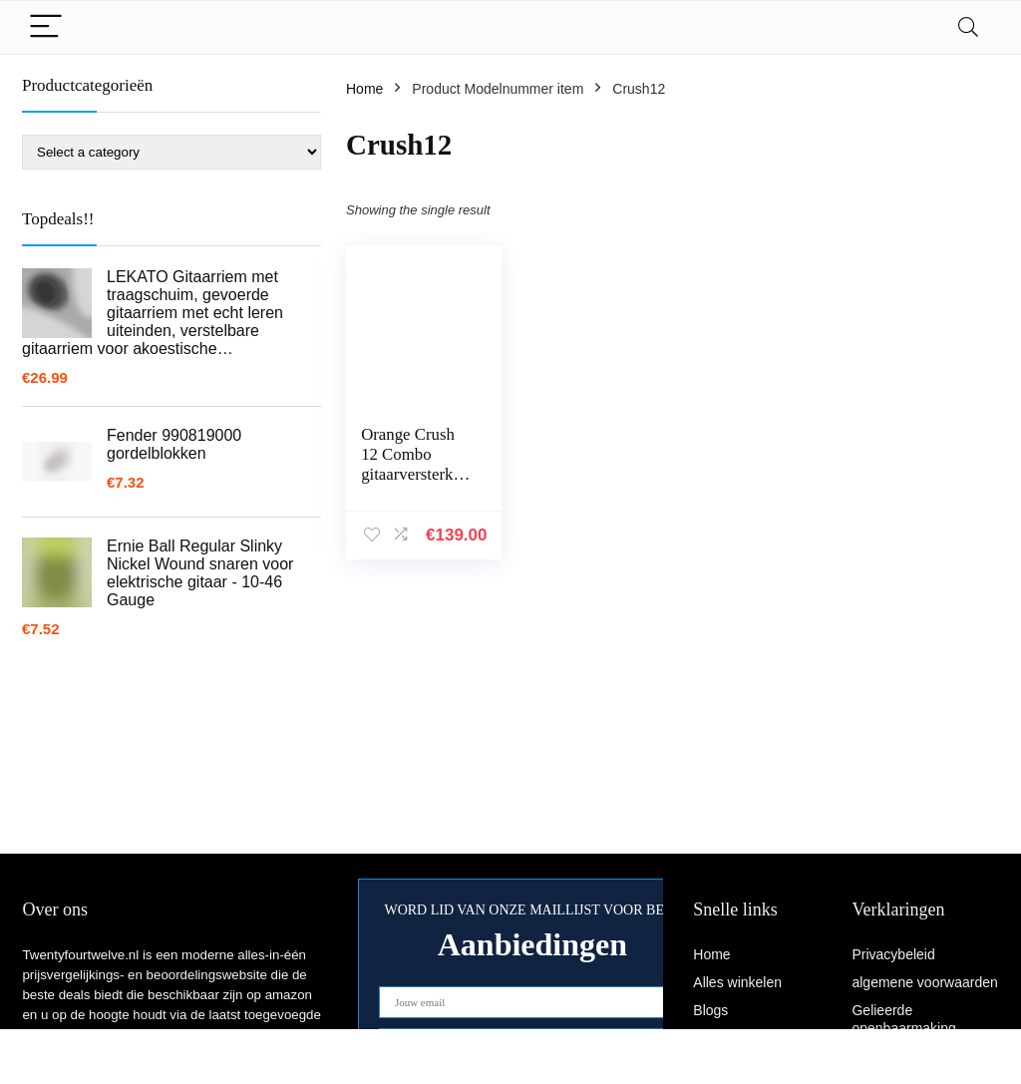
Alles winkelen (737, 982)
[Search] (968, 27)
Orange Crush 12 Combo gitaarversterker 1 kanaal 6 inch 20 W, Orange (413, 474)
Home (364, 89)
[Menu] (46, 27)
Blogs (710, 1010)
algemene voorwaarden (924, 982)
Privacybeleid (892, 954)
